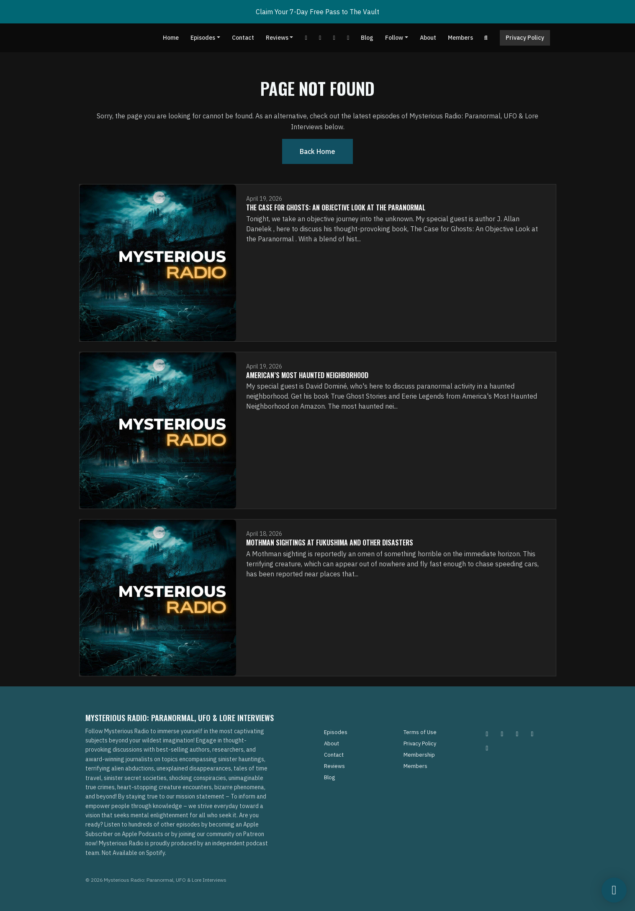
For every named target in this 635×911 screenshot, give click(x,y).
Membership (419, 754)
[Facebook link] (320, 38)
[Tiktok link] (334, 38)
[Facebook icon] (517, 734)
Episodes (202, 37)
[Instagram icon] (487, 734)
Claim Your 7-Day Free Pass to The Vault (317, 12)
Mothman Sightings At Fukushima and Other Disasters (329, 542)
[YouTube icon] (487, 748)
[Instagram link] (348, 38)
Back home (317, 151)
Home (171, 37)
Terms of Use (420, 732)
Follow (394, 37)
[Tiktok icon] (532, 734)
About (428, 37)
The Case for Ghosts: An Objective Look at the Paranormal (335, 207)
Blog (367, 37)
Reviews (277, 37)
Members (460, 37)
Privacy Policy (525, 37)
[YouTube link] (306, 38)
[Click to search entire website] (486, 38)
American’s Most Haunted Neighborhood (307, 375)
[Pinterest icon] (502, 734)
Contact (243, 37)
